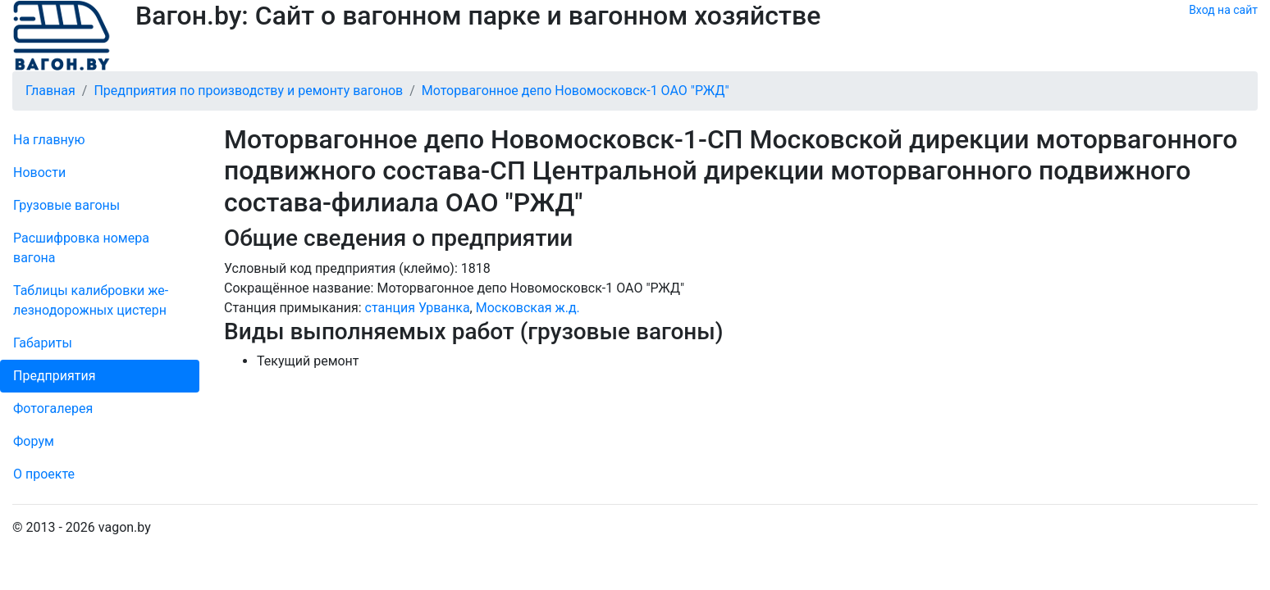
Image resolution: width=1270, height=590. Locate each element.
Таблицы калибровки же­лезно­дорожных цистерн (90, 300)
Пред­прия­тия (54, 376)
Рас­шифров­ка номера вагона (81, 248)
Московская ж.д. (528, 307)
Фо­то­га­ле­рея (53, 408)
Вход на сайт (1223, 9)
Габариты (42, 343)
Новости (39, 172)
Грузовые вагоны (66, 205)
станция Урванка (417, 307)
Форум (33, 441)
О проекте (44, 474)
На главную (49, 140)
